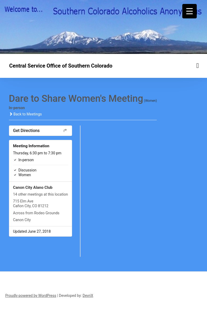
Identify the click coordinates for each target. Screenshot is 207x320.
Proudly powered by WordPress (30, 295)
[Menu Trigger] (189, 11)
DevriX (88, 295)
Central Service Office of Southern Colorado (60, 66)
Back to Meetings (25, 114)
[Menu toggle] (198, 65)
